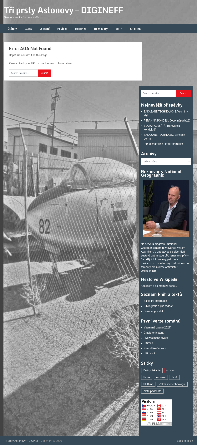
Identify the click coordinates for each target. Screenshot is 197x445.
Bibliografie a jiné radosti (158, 306)
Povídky (62, 28)
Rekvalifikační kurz (155, 348)
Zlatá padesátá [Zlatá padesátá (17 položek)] (152, 391)
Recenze (80, 28)
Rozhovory (101, 28)
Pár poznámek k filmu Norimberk (163, 143)
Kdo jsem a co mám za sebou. (159, 285)
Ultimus (148, 343)
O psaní (45, 28)
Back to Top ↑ (185, 440)
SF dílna (135, 28)
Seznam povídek (154, 311)
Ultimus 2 (149, 353)
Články (12, 28)
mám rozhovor (164, 247)
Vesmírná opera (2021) (157, 327)
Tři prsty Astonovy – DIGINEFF (63, 10)
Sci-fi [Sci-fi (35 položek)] (175, 377)
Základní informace (155, 300)
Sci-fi (118, 28)
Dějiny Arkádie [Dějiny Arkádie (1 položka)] (152, 370)
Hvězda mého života (156, 337)
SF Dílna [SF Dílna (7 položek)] (148, 384)
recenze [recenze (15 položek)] (161, 377)
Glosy (28, 28)
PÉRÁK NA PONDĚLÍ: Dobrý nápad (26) (167, 120)
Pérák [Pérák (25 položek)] (147, 377)
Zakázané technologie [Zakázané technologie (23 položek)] (172, 384)
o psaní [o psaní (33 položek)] (170, 370)
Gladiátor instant (154, 332)
